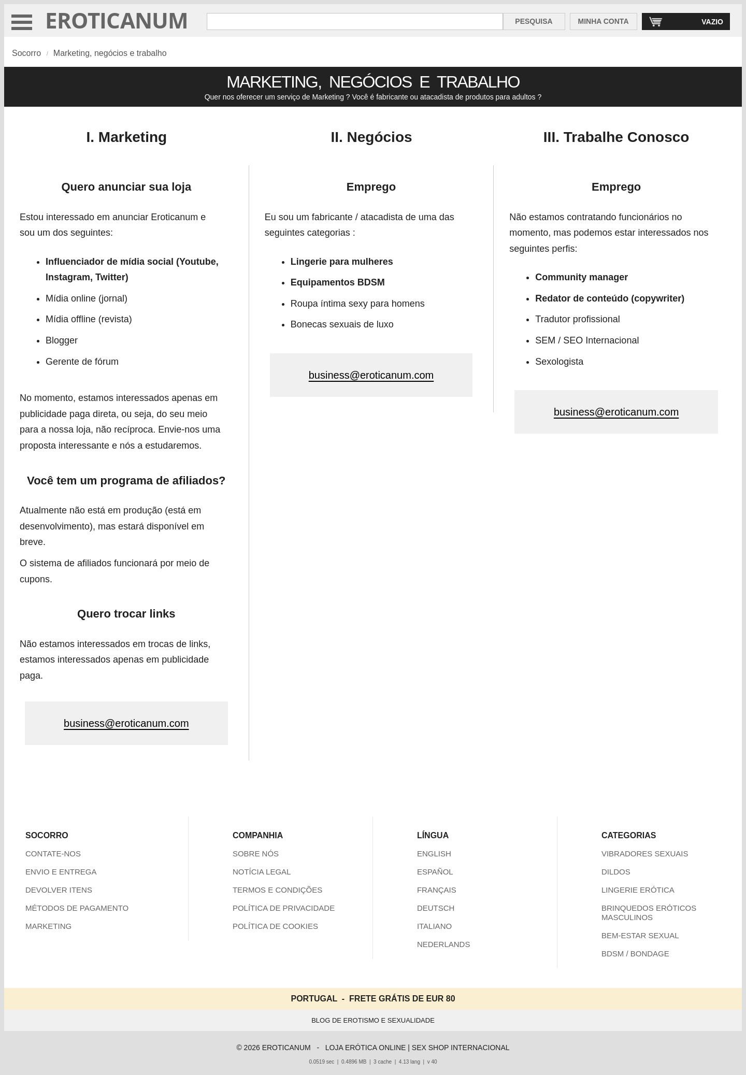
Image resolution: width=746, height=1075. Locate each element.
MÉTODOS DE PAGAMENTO (76, 908)
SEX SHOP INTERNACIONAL (461, 1047)
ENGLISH (434, 853)
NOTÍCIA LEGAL (262, 871)
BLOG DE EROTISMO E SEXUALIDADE (373, 1020)
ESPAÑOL (435, 871)
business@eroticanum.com (126, 723)
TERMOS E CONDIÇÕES (277, 889)
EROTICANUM (117, 20)
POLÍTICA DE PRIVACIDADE (284, 908)
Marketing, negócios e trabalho (110, 53)
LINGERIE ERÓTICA (638, 889)
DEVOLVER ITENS (58, 889)
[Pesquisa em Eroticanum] (355, 21)
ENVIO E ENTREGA (61, 871)
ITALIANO (434, 926)
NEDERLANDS (443, 944)
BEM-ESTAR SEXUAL (640, 935)
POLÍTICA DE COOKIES (275, 926)
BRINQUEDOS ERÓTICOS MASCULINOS (648, 913)
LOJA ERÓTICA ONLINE (365, 1047)
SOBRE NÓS (256, 853)
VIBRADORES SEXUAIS (644, 853)
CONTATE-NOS (53, 853)
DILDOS (615, 871)
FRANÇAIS (436, 889)
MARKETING (48, 926)
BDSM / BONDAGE (635, 953)
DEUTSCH (436, 908)
